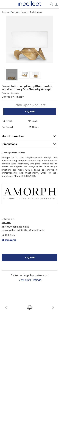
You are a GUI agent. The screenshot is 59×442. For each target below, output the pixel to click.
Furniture (15, 12)
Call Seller (9, 235)
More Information (29, 135)
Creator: (10, 93)
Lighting (24, 12)
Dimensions (29, 143)
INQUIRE (30, 111)
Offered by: (13, 96)
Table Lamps (36, 12)
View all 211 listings (30, 280)
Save (32, 120)
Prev (6, 307)
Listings (5, 12)
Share (33, 127)
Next (53, 307)
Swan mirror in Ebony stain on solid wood (29, 324)
